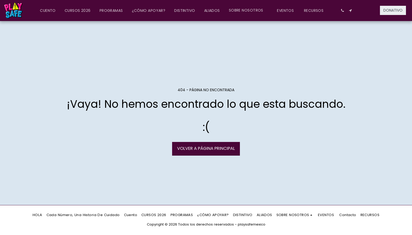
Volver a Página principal (206, 148)
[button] (248, 10)
